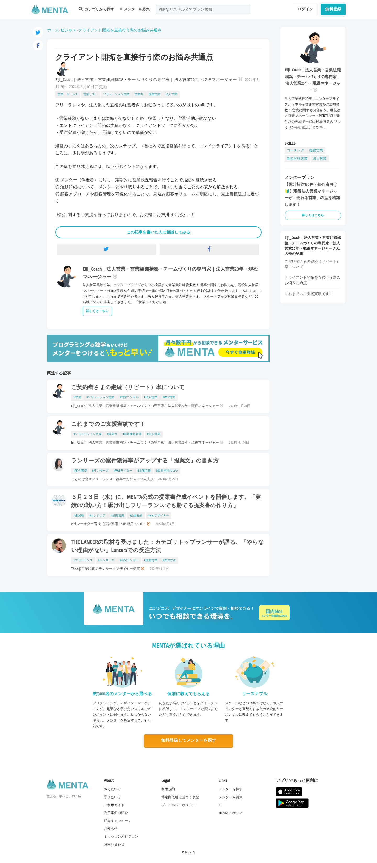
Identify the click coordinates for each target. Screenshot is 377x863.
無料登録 (333, 9)
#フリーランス (83, 560)
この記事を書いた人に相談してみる (158, 232)
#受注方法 (169, 560)
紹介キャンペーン (117, 821)
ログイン (305, 9)
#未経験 (79, 515)
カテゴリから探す (96, 9)
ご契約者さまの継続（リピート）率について (128, 387)
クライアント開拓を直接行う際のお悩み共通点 (120, 30)
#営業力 (112, 434)
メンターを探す (231, 789)
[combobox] (203, 9)
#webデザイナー (158, 515)
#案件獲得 (80, 470)
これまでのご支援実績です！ (108, 424)
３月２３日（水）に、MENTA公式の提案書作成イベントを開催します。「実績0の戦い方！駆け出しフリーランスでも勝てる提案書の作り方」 (166, 501)
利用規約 (168, 789)
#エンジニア (97, 515)
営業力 (139, 94)
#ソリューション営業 (100, 397)
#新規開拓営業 (132, 434)
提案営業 (154, 94)
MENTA (190, 852)
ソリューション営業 (116, 94)
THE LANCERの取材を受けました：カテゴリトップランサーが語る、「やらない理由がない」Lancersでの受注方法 (167, 546)
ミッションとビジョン (121, 836)
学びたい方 (112, 797)
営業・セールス (68, 94)
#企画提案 (136, 515)
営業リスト (90, 94)
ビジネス (68, 30)
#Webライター (123, 470)
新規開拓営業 (297, 158)
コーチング (295, 150)
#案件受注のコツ (167, 470)
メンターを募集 (135, 9)
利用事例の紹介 (116, 813)
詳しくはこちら (97, 311)
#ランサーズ (100, 470)
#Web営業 (169, 397)
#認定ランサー (128, 560)
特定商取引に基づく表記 (180, 797)
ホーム (53, 30)
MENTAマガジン (230, 813)
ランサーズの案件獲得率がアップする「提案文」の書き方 (145, 461)
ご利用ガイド (114, 805)
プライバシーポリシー (178, 805)
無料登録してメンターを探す (188, 740)
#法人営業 (150, 397)
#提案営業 (144, 470)
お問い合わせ (114, 844)
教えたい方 (112, 789)
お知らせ (111, 829)
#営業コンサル (128, 397)
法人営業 (171, 94)
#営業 (77, 397)
